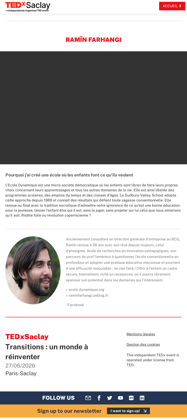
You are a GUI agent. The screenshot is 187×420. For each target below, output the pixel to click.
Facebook (75, 305)
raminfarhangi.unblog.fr (88, 295)
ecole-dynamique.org (86, 289)
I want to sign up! (125, 411)
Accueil (170, 6)
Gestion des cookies (143, 344)
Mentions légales (141, 334)
